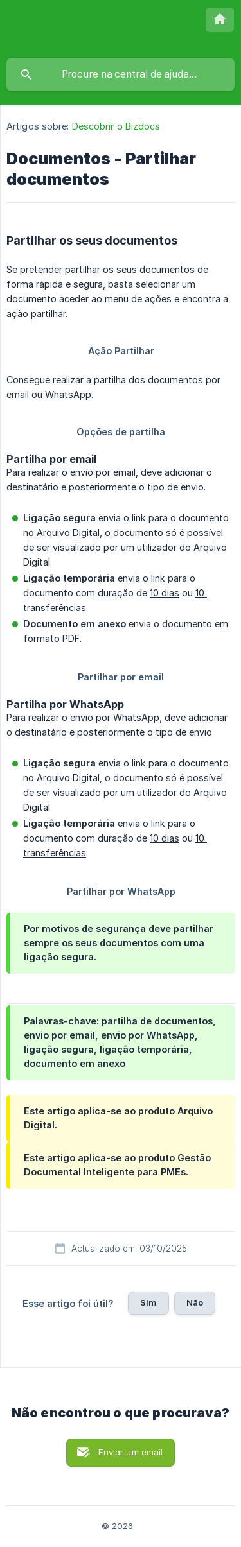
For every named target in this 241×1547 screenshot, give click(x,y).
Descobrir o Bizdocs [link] (116, 126)
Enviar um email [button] (130, 1452)
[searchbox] (120, 74)
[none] (220, 20)
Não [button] (194, 1302)
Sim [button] (148, 1302)
